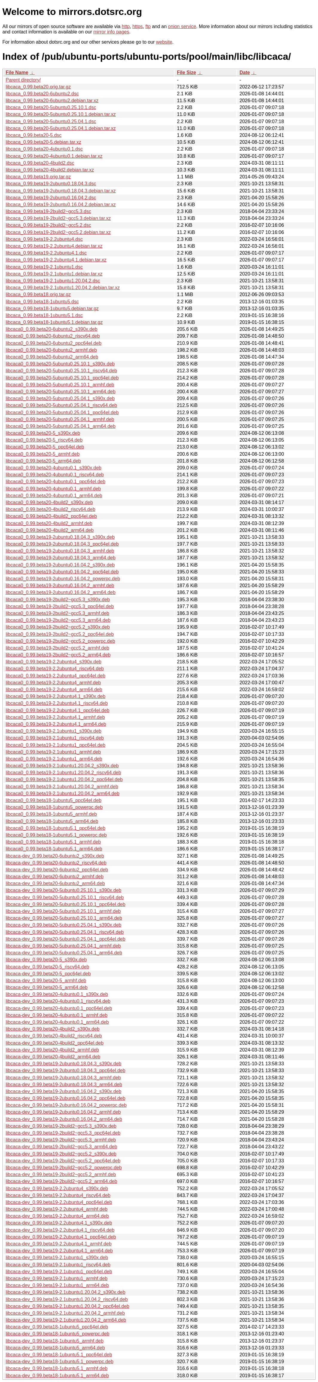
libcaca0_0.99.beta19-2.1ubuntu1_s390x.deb (53, 731)
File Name (17, 72)
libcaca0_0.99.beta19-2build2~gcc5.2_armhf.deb (57, 648)
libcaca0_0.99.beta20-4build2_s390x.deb (49, 502)
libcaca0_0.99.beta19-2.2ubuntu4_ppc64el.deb (56, 675)
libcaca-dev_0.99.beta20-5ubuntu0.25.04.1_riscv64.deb (65, 932)
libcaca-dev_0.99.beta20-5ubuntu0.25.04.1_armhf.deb (63, 945)
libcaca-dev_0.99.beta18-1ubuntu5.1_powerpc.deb (59, 1361)
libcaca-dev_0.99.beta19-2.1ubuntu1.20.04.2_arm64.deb (66, 1320)
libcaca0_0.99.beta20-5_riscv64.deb (44, 440)
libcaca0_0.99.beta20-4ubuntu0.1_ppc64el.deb (56, 481)
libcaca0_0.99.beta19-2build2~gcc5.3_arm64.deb (58, 620)
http (126, 26)
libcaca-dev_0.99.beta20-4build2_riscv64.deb (54, 1035)
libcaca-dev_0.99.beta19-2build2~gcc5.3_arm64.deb (61, 1146)
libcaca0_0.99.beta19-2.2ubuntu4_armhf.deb (53, 682)
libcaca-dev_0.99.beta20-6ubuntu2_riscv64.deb (56, 862)
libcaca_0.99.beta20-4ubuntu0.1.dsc (44, 148)
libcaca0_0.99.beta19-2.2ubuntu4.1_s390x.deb (56, 696)
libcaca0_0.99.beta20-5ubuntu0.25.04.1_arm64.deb (60, 426)
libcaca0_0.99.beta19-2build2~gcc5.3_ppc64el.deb (60, 606)
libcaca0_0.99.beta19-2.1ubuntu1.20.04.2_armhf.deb (62, 786)
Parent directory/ (23, 79)
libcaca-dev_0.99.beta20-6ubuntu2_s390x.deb (55, 855)
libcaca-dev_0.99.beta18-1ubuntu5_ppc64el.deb (57, 1326)
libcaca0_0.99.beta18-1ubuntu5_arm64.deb (52, 821)
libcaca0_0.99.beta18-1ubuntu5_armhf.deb (51, 814)
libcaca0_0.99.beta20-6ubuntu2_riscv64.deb (53, 336)
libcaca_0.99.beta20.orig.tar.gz (38, 86)
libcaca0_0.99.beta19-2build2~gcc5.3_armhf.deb (57, 613)
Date (244, 72)
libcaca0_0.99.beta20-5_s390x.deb (43, 433)
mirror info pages (111, 31)
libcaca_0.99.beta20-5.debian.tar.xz (43, 142)
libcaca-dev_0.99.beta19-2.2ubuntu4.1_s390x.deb (59, 1222)
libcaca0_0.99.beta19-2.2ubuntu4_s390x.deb (53, 661)
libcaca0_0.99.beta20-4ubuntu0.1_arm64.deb (54, 495)
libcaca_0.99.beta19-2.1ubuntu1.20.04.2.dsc (53, 280)
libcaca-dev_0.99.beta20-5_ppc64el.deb (48, 973)
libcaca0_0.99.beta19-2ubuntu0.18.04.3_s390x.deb (60, 537)
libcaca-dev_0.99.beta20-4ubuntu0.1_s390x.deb (57, 994)
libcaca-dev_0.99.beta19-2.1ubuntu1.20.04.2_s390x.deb (65, 1292)
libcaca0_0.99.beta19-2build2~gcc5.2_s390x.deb (58, 627)
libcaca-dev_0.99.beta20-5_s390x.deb (46, 959)
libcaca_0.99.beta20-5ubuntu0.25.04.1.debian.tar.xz (61, 128)
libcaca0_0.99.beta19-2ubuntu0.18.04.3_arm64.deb (60, 557)
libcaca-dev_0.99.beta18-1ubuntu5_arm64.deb (55, 1347)
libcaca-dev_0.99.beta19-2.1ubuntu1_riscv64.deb (58, 1264)
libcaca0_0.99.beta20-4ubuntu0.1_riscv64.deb (55, 474)
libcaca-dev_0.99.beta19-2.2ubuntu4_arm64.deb (57, 1216)
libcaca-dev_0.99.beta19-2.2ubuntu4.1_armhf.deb (58, 1243)
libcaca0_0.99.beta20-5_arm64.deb (43, 460)
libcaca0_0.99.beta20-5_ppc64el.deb (45, 446)
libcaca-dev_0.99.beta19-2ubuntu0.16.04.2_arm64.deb (64, 1119)
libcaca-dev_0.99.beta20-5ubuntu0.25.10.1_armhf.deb (63, 911)
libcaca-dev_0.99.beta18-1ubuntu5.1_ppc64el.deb (59, 1354)
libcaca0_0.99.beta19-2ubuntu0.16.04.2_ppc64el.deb (62, 571)
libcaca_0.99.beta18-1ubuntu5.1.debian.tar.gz (54, 322)
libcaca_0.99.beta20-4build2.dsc (40, 163)
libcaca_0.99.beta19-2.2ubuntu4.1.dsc (46, 252)
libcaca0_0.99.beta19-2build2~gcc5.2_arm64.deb (58, 654)
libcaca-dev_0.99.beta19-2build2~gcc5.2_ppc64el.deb (63, 1160)
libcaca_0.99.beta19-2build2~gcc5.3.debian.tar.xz (58, 218)
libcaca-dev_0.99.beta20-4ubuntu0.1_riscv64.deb (58, 1001)
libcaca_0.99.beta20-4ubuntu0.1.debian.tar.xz (54, 156)
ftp (148, 26)
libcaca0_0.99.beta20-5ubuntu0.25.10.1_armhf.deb (60, 384)
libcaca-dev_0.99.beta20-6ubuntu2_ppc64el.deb (57, 869)
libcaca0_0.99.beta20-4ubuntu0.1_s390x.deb (53, 467)
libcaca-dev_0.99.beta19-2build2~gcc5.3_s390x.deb (61, 1126)
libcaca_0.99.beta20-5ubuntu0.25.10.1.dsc (51, 107)
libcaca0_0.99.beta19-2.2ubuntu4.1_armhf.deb (55, 717)
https (137, 26)
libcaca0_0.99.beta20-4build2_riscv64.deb (50, 509)
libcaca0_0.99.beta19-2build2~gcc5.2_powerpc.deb (60, 641)
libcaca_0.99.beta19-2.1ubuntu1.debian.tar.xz (54, 273)
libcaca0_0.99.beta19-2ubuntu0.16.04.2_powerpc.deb (63, 578)
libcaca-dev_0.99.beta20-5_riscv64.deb (47, 966)
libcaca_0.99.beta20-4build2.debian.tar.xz (50, 169)
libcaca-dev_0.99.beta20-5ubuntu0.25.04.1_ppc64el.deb (65, 939)
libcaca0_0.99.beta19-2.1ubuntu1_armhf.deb (53, 751)
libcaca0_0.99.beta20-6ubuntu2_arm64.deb (52, 356)
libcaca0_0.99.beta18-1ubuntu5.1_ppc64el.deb (56, 828)
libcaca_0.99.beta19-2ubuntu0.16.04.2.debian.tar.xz (61, 204)
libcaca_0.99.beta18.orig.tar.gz (38, 294)
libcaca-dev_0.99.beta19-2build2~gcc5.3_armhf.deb (61, 1139)
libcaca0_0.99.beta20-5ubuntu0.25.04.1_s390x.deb (60, 398)
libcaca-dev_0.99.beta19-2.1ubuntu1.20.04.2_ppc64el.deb (67, 1306)
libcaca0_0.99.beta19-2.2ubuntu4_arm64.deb (54, 689)
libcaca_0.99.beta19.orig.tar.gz (38, 176)
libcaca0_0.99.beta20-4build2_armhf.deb (49, 523)
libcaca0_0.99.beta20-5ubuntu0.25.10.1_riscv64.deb (61, 370)
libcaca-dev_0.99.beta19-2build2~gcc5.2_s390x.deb (61, 1153)
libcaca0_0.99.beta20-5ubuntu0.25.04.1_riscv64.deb (61, 405)
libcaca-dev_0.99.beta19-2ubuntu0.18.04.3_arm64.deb (64, 1084)
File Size (186, 72)
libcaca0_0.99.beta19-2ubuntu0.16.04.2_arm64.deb (60, 592)
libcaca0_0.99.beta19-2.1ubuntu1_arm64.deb (54, 758)
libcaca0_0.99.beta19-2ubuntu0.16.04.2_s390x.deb (60, 564)
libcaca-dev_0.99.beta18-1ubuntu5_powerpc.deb (57, 1333)
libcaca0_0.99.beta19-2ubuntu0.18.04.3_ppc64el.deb (62, 544)
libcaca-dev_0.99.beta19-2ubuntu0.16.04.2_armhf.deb (63, 1112)
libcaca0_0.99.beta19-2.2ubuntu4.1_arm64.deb (56, 724)
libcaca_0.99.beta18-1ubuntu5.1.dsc (44, 315)
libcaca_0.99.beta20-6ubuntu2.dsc (42, 93)
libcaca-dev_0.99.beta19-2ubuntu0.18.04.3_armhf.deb (63, 1077)
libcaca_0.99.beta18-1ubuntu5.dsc (42, 301)
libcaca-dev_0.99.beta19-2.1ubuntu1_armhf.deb (57, 1278)
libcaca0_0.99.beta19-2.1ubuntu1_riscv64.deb (55, 737)
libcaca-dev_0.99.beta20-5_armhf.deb (46, 980)
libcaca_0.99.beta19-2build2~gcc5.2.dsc (48, 225)
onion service (182, 26)
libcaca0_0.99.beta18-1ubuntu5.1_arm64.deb (54, 848)
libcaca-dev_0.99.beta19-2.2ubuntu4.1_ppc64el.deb (61, 1236)
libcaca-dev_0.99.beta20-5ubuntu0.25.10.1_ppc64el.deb (65, 904)
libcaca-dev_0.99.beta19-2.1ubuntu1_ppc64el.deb (59, 1271)
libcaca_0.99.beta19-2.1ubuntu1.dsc (44, 267)
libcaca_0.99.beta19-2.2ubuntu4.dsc (44, 239)
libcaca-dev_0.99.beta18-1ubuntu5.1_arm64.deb (57, 1375)
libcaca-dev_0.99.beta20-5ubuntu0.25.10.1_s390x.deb (63, 890)
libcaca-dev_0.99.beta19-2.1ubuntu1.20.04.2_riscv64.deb (67, 1299)
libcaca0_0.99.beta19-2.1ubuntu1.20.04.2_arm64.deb (63, 793)
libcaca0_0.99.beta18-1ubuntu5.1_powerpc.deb (56, 835)
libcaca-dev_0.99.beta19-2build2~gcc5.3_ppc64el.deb (63, 1132)
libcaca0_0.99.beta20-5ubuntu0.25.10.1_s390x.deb (60, 363)
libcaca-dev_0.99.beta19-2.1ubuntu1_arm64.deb (57, 1285)
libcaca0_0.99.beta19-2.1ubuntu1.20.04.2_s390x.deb (62, 765)
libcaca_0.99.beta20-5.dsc (34, 135)
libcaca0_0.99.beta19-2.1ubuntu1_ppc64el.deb (56, 745)
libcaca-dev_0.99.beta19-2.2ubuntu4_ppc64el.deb (59, 1202)
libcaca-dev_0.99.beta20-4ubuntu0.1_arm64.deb (57, 1022)
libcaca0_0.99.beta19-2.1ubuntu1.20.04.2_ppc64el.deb (64, 779)
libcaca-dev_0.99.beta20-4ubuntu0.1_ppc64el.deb (59, 1008)
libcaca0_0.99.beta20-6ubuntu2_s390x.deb (51, 329)
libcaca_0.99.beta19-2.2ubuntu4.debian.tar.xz (54, 246)
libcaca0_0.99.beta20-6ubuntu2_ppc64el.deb (53, 343)
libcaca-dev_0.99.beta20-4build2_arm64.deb (53, 1056)
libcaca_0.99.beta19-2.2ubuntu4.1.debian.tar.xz (56, 259)
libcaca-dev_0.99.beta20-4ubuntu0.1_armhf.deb (57, 1015)
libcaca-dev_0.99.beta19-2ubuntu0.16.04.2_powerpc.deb (66, 1105)
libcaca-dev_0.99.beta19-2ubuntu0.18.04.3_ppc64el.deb (65, 1070)
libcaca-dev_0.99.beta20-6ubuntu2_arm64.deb (55, 883)
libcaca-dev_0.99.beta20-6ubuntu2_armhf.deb (54, 876)
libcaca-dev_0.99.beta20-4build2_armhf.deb (52, 1049)
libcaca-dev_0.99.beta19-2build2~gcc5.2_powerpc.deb (64, 1167)
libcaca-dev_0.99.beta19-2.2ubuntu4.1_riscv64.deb (60, 1230)
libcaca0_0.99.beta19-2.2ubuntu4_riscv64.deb (55, 668)
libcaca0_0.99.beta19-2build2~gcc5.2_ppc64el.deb (60, 634)
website (164, 42)
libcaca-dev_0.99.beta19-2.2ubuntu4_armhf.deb (57, 1209)
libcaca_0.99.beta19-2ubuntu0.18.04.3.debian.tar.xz (61, 190)
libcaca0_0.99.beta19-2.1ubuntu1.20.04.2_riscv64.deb (63, 772)
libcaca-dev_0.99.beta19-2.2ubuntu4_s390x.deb (57, 1188)
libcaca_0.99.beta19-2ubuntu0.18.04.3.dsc (51, 183)
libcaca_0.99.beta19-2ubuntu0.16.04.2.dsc (51, 197)
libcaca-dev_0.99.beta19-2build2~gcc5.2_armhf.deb (61, 1174)
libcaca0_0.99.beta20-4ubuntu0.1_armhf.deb (53, 488)
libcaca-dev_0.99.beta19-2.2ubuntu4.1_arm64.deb (59, 1250)
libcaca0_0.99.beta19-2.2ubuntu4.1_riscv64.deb (57, 703)
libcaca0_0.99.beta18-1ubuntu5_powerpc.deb (54, 807)
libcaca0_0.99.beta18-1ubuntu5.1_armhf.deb (53, 841)
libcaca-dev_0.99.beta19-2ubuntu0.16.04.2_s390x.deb (63, 1091)
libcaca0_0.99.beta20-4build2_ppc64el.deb (51, 516)
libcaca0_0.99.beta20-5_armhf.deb (43, 454)
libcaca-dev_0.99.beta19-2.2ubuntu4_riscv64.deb (58, 1195)
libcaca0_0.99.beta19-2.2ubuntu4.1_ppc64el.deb (57, 710)
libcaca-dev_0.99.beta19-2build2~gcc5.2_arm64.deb (61, 1181)
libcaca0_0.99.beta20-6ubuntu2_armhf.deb (51, 350)
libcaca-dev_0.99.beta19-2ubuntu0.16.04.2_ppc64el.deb (65, 1098)
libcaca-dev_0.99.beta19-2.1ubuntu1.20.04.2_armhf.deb (65, 1313)
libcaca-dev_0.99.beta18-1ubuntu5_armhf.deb (54, 1340)
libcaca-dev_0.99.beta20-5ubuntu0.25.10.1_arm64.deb (64, 918)
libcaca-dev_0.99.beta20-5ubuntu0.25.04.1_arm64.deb (64, 952)
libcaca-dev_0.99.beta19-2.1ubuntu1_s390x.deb (57, 1257)
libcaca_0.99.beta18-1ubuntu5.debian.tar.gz (52, 308)
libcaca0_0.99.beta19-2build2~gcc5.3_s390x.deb (58, 599)
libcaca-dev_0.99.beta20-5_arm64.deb (47, 987)
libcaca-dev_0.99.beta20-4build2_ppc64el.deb (54, 1043)
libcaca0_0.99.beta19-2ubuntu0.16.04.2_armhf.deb (60, 585)
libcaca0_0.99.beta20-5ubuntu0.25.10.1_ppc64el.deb (62, 377)
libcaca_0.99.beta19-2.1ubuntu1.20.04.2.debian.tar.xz (63, 287)
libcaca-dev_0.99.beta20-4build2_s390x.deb (53, 1028)
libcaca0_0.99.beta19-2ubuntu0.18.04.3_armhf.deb (60, 550)
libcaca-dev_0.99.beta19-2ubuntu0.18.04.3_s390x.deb (63, 1063)
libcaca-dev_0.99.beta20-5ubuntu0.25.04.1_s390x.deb (63, 925)
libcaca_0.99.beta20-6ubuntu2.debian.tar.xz (52, 100)
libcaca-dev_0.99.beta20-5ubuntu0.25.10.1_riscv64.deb (65, 897)
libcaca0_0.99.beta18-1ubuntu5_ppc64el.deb (53, 800)
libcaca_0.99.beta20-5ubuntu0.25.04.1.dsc (51, 121)
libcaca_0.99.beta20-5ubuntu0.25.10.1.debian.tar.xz (61, 114)
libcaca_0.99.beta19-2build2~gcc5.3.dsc (48, 211)
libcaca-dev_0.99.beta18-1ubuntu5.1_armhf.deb (57, 1368)
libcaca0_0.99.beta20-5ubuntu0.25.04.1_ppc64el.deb (62, 412)
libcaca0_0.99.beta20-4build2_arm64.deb (50, 530)
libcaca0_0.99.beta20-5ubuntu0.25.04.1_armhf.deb (60, 419)
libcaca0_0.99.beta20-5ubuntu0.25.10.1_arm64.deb (60, 391)
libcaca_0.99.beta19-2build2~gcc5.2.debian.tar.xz (58, 232)
